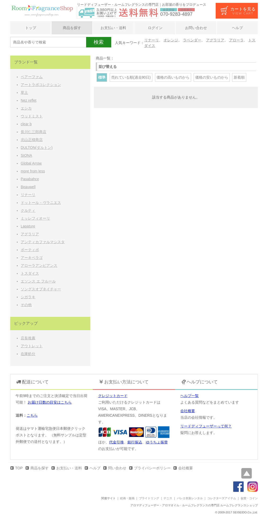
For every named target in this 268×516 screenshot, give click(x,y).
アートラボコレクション (41, 85)
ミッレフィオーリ (35, 218)
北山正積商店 (32, 140)
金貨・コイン (249, 498)
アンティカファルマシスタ (43, 242)
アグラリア (215, 40)
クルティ (28, 210)
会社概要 (187, 411)
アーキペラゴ (32, 258)
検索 (99, 42)
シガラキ (28, 297)
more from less (33, 171)
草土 (24, 92)
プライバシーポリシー (152, 468)
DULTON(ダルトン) (37, 147)
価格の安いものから (211, 77)
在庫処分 (28, 354)
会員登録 (168, 9)
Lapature (28, 226)
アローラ (236, 40)
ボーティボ (30, 250)
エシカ (26, 108)
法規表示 (186, 9)
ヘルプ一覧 (189, 396)
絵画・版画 (127, 498)
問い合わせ (117, 468)
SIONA (26, 155)
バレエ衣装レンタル (190, 498)
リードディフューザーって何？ (206, 426)
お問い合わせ (196, 28)
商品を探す (72, 28)
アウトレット (32, 346)
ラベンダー (192, 40)
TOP (19, 468)
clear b (26, 124)
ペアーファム (32, 77)
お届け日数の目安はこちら (50, 402)
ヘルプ (237, 28)
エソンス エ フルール (38, 281)
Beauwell (28, 187)
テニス (168, 498)
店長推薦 (28, 338)
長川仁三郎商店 (33, 132)
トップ (30, 28)
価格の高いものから (173, 77)
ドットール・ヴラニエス (41, 202)
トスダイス (30, 273)
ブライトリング (149, 498)
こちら (32, 415)
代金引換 (116, 442)
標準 (101, 77)
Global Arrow (31, 163)
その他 (26, 305)
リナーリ (151, 40)
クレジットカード (112, 396)
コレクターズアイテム (221, 498)
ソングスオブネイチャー (41, 289)
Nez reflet (28, 100)
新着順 (239, 77)
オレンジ (171, 40)
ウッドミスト (32, 116)
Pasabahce (30, 179)
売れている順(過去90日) (131, 77)
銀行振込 (134, 442)
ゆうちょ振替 (157, 442)
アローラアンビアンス (39, 265)
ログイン (155, 28)
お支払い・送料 (113, 28)
